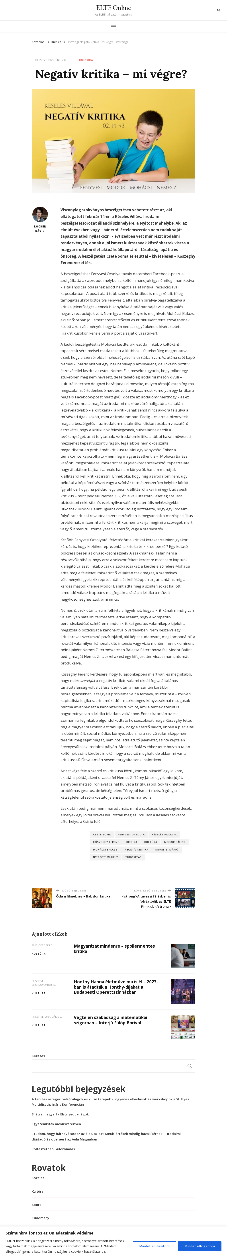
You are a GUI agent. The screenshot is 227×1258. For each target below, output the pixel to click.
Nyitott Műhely (105, 857)
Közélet (38, 1178)
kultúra (150, 842)
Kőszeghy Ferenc (106, 842)
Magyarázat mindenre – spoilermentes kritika (114, 948)
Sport (36, 1204)
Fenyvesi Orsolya (131, 834)
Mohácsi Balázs (105, 849)
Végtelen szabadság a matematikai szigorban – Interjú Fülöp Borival (110, 1020)
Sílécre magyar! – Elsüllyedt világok (60, 1114)
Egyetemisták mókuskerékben (56, 1124)
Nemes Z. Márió (166, 849)
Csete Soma (102, 834)
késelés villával (164, 834)
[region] (113, 1242)
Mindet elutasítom (154, 1246)
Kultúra (86, 60)
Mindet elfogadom (199, 1246)
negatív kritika (136, 849)
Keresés (38, 1055)
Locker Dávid (40, 220)
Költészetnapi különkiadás (53, 1149)
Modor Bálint (175, 842)
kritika (131, 842)
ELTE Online (113, 7)
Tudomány (40, 1218)
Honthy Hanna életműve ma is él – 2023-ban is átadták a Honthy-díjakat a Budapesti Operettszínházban (116, 987)
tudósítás (133, 857)
